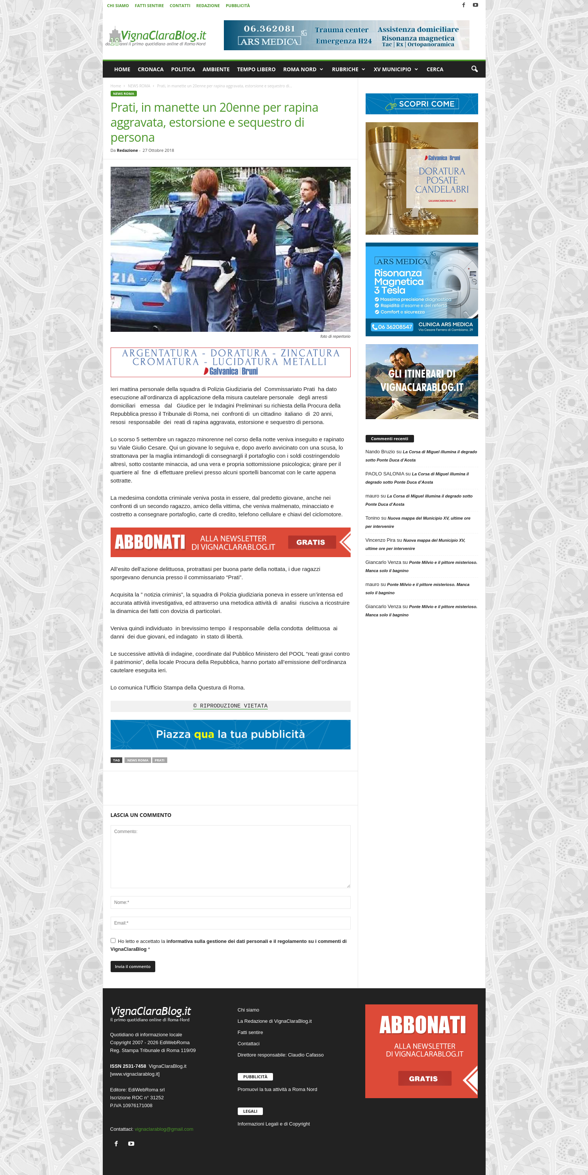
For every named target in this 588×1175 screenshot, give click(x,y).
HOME (122, 69)
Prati (160, 760)
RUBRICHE (348, 69)
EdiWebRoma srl (146, 1090)
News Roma (137, 760)
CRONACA (151, 69)
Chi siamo (249, 1010)
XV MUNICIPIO (396, 69)
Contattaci (249, 1043)
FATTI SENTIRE (149, 5)
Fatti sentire (250, 1032)
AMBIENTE (216, 69)
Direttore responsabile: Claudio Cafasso (281, 1055)
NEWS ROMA (139, 85)
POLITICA (183, 69)
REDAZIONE (208, 5)
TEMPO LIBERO (256, 69)
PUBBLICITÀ (238, 5)
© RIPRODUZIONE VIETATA (230, 706)
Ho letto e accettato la (229, 945)
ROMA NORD (303, 69)
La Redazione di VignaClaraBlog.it (275, 1021)
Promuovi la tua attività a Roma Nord (277, 1089)
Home (116, 85)
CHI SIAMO (118, 5)
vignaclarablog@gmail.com (164, 1129)
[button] (474, 69)
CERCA (435, 69)
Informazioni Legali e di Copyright (274, 1124)
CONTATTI (180, 5)
